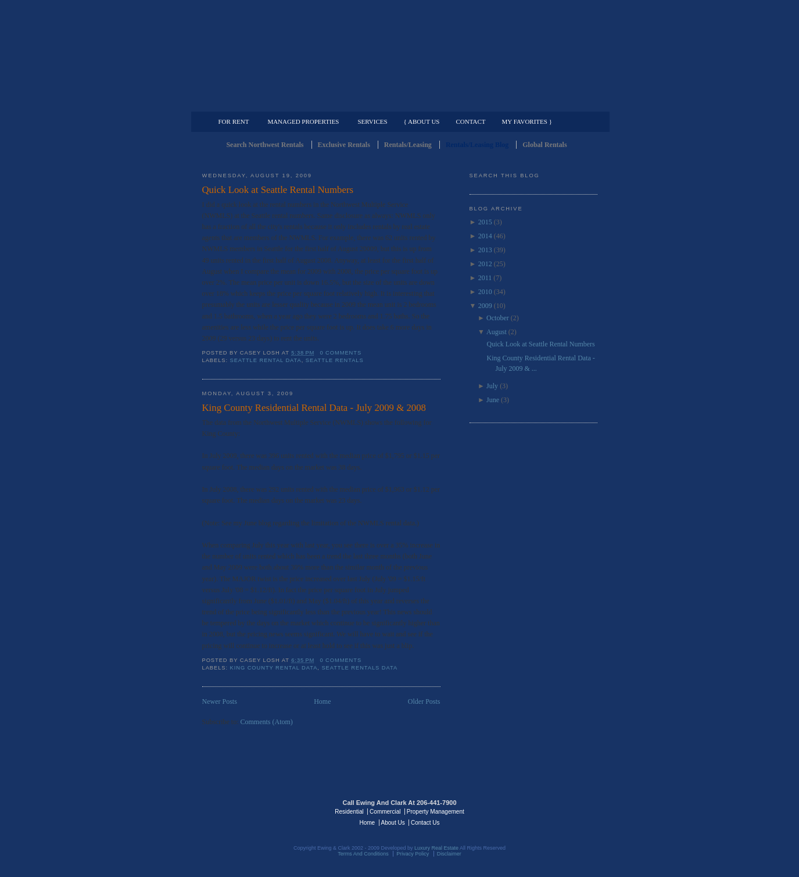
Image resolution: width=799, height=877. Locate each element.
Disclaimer (449, 854)
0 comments (340, 353)
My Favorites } (527, 121)
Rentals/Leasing (408, 145)
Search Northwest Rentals (264, 145)
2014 (485, 236)
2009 (485, 306)
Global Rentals (544, 145)
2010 (485, 292)
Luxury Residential (261, 102)
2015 (485, 222)
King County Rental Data (274, 668)
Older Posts (424, 701)
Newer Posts (219, 701)
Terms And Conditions (363, 854)
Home (322, 701)
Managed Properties (303, 121)
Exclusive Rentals (344, 145)
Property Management (536, 102)
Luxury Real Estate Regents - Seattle (253, 810)
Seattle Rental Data (266, 360)
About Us (393, 822)
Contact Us (425, 822)
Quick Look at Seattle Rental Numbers (278, 189)
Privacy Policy (412, 854)
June (492, 400)
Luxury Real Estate (547, 810)
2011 (485, 278)
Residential (349, 811)
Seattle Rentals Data (359, 668)
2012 (485, 264)
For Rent (233, 121)
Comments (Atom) (267, 722)
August (496, 332)
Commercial (398, 102)
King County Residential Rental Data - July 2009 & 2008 (314, 407)
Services (372, 121)
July (492, 386)
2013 (485, 250)
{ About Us (422, 121)
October (497, 318)
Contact (471, 121)
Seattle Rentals (399, 55)
